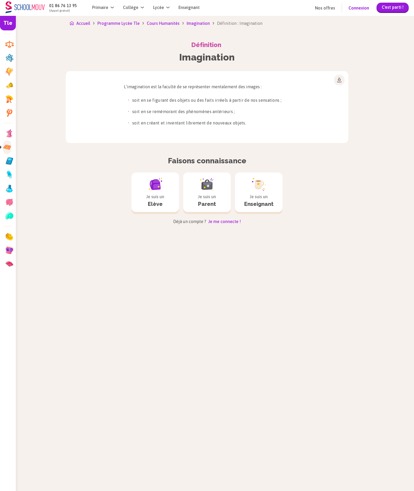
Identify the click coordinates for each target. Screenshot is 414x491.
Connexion (359, 8)
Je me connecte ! (224, 221)
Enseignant (189, 7)
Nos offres (325, 8)
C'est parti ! (392, 7)
